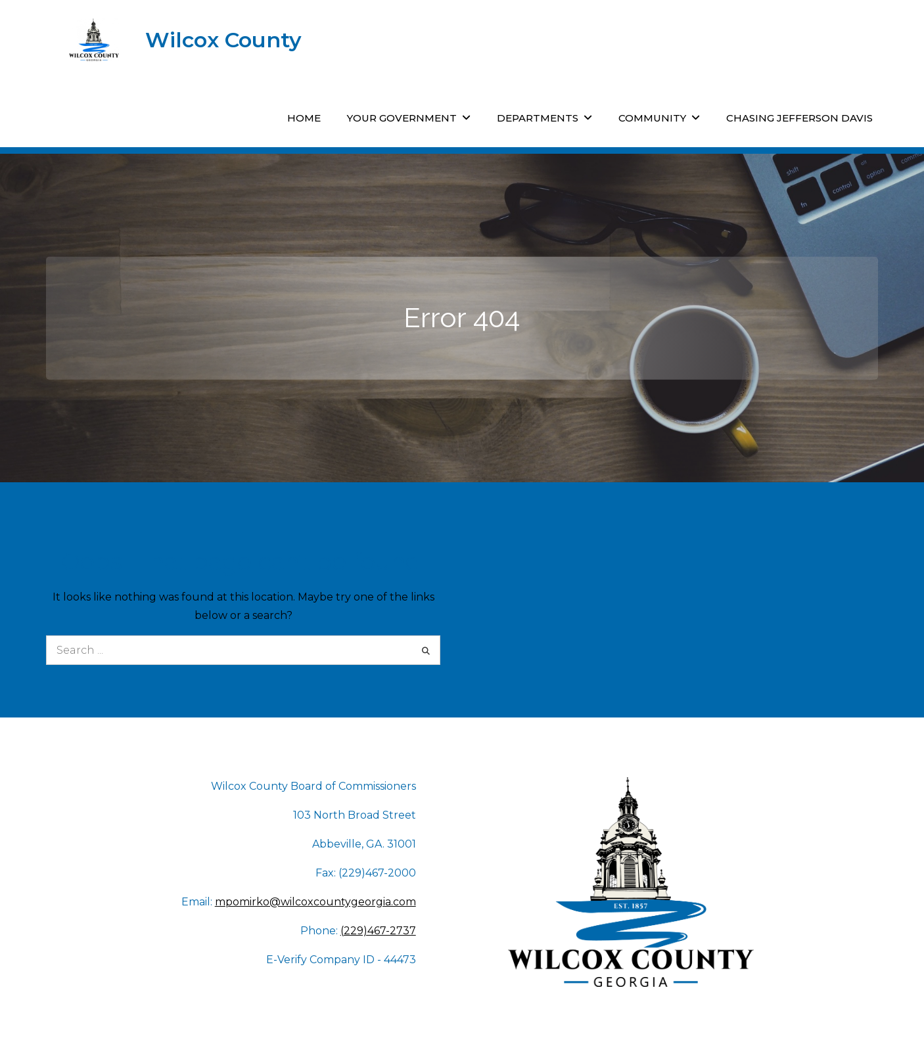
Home (304, 118)
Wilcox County (223, 40)
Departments (537, 118)
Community (652, 118)
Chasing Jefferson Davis (799, 118)
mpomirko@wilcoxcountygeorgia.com (315, 902)
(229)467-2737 (378, 930)
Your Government (402, 118)
